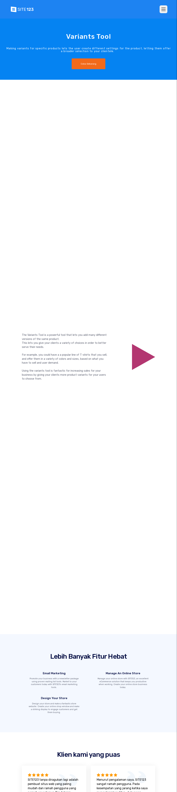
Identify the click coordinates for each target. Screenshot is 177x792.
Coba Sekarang (88, 63)
